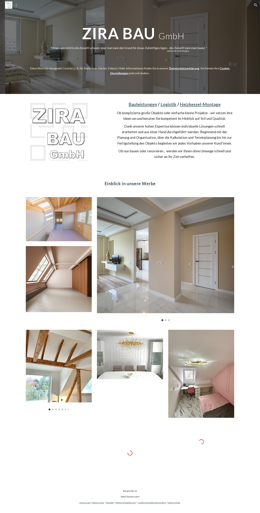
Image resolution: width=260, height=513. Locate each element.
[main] (130, 28)
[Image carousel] (165, 259)
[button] (255, 5)
